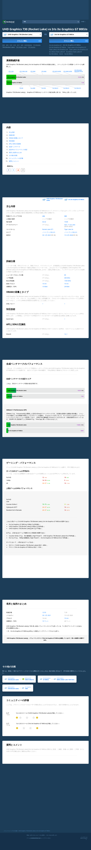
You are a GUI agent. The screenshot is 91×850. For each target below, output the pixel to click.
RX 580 (21, 88)
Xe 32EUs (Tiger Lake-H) (74, 52)
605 (7, 45)
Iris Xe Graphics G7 (55, 45)
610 (11, 45)
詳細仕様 (12, 135)
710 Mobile (36, 45)
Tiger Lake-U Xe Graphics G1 (76, 47)
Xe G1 (61, 54)
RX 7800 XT (66, 88)
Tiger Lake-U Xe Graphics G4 (58, 49)
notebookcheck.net (35, 838)
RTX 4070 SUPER (57, 71)
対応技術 (12, 141)
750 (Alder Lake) (21, 47)
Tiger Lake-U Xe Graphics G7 (78, 49)
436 (43, 215)
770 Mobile (31, 47)
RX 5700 (44, 88)
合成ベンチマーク (14, 147)
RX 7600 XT (55, 88)
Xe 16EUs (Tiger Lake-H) (57, 52)
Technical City (8, 22)
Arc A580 (33, 88)
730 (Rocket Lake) (8, 47)
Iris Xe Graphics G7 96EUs (57, 47)
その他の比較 (13, 155)
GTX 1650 (11, 71)
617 (18, 45)
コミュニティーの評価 (16, 158)
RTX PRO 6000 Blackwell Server (79, 70)
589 (65, 215)
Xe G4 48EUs (68, 54)
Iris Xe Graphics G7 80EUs (72, 45)
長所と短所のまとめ (15, 152)
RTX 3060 (33, 71)
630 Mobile (28, 45)
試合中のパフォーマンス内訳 (18, 150)
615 (14, 45)
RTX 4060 (44, 71)
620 (22, 45)
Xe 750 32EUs (53, 54)
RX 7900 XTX (78, 88)
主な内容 (12, 132)
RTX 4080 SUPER (68, 71)
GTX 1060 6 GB (23, 71)
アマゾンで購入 (29, 41)
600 (3, 45)
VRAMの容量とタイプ (16, 138)
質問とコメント (14, 161)
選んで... (40, 34)
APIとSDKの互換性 (15, 144)
